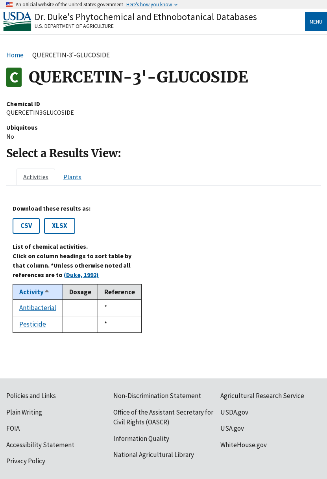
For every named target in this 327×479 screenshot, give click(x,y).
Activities (35, 177)
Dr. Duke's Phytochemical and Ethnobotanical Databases (146, 16)
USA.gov (232, 428)
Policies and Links (31, 395)
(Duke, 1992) (81, 275)
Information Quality (141, 438)
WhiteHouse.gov (243, 444)
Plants (72, 177)
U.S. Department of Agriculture (74, 25)
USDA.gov (234, 412)
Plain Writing (24, 412)
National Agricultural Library (153, 454)
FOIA (13, 428)
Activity (34, 292)
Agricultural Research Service (262, 395)
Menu (316, 21)
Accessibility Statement (40, 444)
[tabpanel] (163, 269)
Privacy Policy (25, 461)
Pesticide (32, 324)
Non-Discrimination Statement (157, 395)
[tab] (36, 177)
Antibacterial (37, 307)
